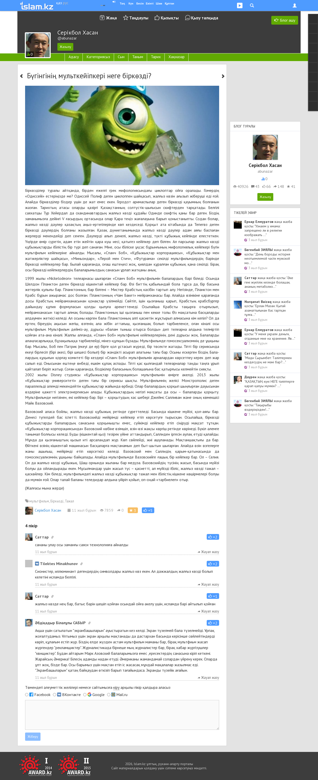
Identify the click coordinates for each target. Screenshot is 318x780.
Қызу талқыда (204, 18)
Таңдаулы (138, 18)
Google (98, 695)
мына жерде (52, 488)
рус (65, 2)
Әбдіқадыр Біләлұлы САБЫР (60, 622)
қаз (59, 2)
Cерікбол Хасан (43, 510)
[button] (148, 510)
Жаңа (111, 18)
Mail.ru (121, 695)
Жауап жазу (208, 551)
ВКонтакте (71, 695)
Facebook (42, 695)
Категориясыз (98, 56)
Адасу (74, 56)
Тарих (156, 56)
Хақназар (176, 56)
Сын (121, 56)
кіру (116, 687)
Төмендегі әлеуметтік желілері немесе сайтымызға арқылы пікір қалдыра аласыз (97, 687)
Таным (137, 56)
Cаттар (42, 536)
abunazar (265, 171)
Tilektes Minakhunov (56, 563)
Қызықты (170, 18)
